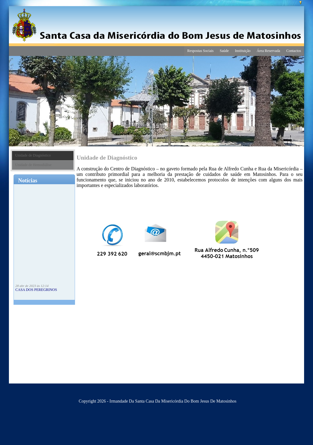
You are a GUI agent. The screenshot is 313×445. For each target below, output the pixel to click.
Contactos (293, 51)
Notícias (27, 180)
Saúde (224, 51)
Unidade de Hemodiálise (33, 165)
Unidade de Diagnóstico (33, 155)
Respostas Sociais (200, 51)
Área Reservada (268, 51)
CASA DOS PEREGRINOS (36, 290)
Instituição (243, 51)
